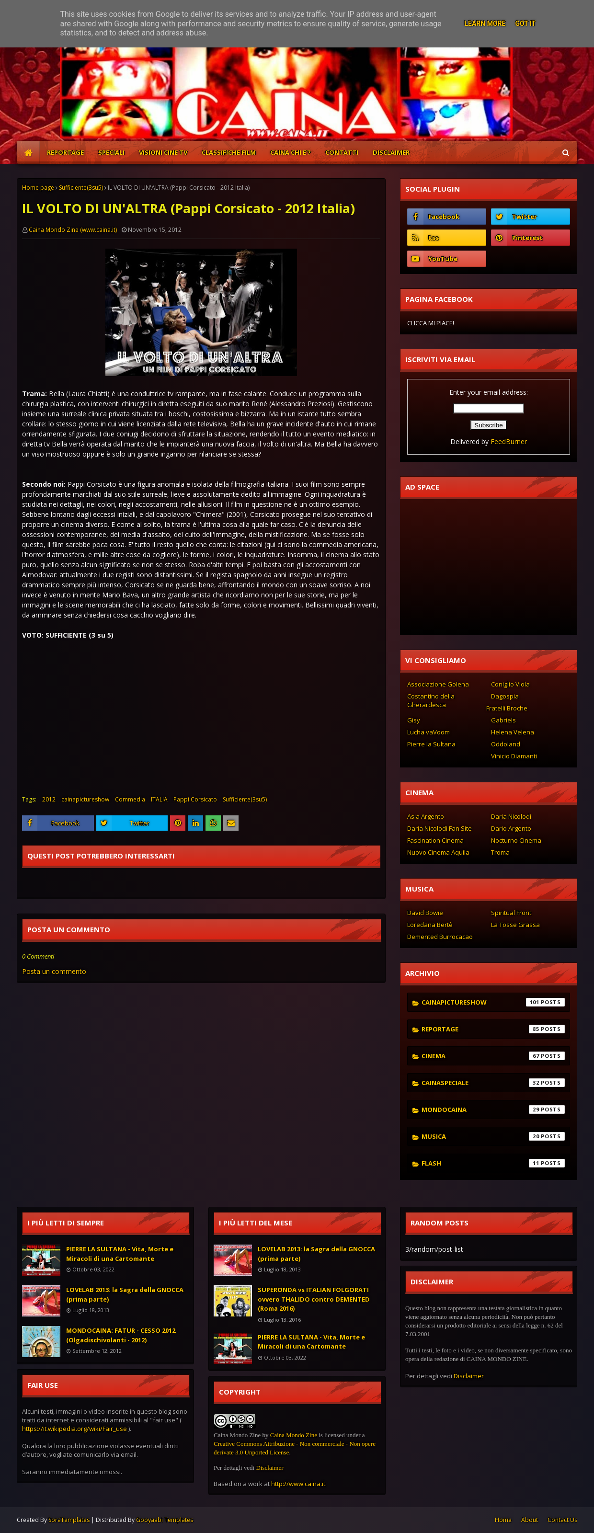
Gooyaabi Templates (164, 1520)
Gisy (413, 720)
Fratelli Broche (506, 708)
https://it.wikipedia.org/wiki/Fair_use (74, 1428)
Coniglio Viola (510, 684)
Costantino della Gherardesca (431, 700)
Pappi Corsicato (195, 799)
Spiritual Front (511, 912)
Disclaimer (269, 1467)
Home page (38, 187)
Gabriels (503, 720)
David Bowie (425, 912)
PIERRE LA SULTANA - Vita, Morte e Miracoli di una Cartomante (119, 1254)
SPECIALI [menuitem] (111, 152)
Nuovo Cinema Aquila (438, 852)
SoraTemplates (69, 1520)
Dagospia (505, 696)
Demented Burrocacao (440, 936)
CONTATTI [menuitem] (341, 152)
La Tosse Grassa (515, 924)
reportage (493, 1029)
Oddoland (505, 744)
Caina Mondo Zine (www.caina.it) (73, 230)
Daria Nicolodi (511, 816)
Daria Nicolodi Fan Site (439, 828)
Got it (525, 23)
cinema (493, 1056)
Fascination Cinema (435, 840)
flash (493, 1163)
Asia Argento (425, 816)
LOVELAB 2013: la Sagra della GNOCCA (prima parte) (124, 1294)
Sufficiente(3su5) (81, 187)
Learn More (484, 23)
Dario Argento (511, 828)
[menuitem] (28, 152)
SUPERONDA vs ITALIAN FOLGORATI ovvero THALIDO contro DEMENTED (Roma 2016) (314, 1299)
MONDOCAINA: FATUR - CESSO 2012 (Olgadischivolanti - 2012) (120, 1335)
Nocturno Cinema (516, 840)
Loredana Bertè (430, 924)
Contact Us (562, 1520)
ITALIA (159, 799)
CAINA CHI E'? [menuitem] (290, 152)
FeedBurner (509, 441)
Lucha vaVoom (428, 732)
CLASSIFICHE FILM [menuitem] (229, 152)
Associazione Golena (438, 684)
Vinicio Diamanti (514, 756)
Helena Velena (512, 732)
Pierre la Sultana (431, 744)
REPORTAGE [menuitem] (65, 152)
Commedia (130, 799)
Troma (500, 852)
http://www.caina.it (298, 1483)
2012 (49, 799)
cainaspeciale (493, 1082)
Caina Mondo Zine (293, 1435)
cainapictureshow (85, 799)
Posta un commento (54, 971)
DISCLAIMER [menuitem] (391, 152)
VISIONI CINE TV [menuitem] (163, 152)
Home (503, 1520)
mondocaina (493, 1109)
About (529, 1520)
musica (493, 1136)
